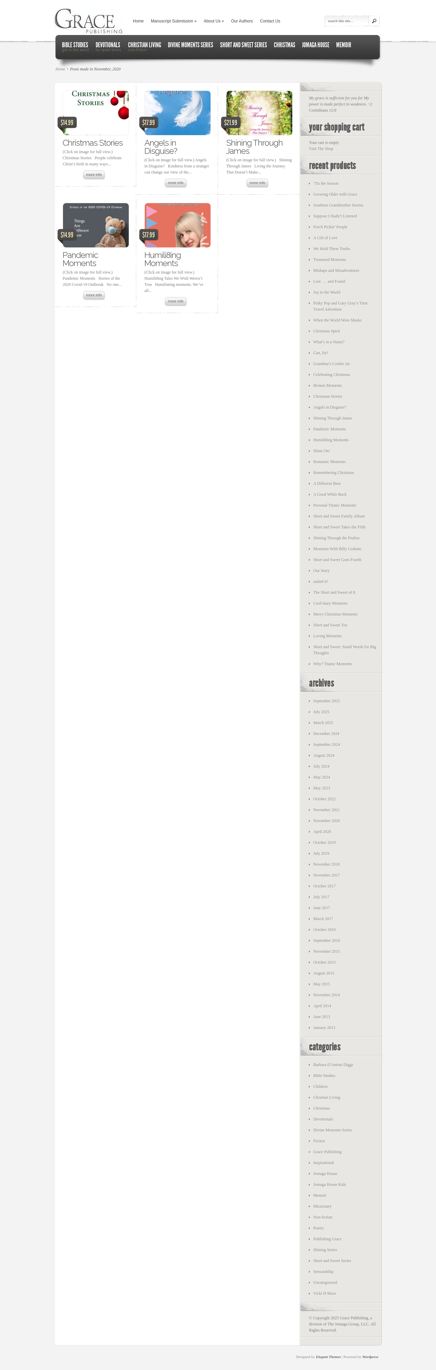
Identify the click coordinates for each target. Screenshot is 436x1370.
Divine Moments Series (332, 1130)
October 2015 (324, 962)
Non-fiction (322, 1217)
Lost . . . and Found (329, 281)
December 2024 (326, 733)
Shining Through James (254, 147)
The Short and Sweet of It (334, 592)
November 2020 (326, 820)
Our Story (321, 570)
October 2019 (324, 842)
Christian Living (326, 1097)
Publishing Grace (327, 1239)
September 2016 (326, 940)
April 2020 (322, 831)
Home (138, 21)
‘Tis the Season (326, 183)
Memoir (320, 1195)
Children (320, 1086)
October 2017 (324, 886)
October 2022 (324, 799)
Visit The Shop (321, 148)
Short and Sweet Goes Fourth (337, 559)
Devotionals (323, 1119)
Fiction (319, 1141)
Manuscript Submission (174, 21)
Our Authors (242, 21)
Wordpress (370, 1357)
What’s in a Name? (329, 342)
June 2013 (321, 1016)
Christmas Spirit (326, 331)
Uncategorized (325, 1282)
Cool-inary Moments (330, 603)
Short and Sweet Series (332, 1260)
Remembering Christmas (333, 472)
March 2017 (323, 918)
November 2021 (326, 810)
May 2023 (321, 788)
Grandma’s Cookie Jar (331, 363)
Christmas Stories (93, 143)
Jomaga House (325, 1173)
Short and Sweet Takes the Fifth (339, 527)
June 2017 (321, 908)
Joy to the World (326, 292)
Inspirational (323, 1162)
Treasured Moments (329, 259)
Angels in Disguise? (160, 147)
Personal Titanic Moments (334, 505)
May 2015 (321, 984)
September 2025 (326, 701)
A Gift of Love (325, 237)
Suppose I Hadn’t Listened (335, 216)
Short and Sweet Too (330, 625)
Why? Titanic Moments (332, 664)
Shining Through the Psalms (336, 538)
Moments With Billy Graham (337, 549)
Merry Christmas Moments (335, 614)
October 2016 (324, 929)
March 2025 (323, 722)
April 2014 (322, 1006)
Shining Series (325, 1249)
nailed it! (320, 581)
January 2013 (324, 1027)
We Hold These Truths (331, 248)
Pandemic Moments (80, 259)
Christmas (321, 1108)
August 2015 (323, 973)
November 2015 (326, 951)
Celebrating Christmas (331, 374)
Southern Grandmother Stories (338, 205)
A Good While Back (329, 494)
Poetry (318, 1228)
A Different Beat (327, 483)
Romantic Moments (329, 461)
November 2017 (326, 875)
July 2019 (321, 853)
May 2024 (321, 777)
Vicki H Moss (324, 1293)
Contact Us (270, 21)
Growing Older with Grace (335, 194)
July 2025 (321, 712)
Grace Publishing (327, 1151)
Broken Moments (327, 385)
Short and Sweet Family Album (339, 516)
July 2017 (321, 897)
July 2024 (321, 766)
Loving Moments (327, 636)
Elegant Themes (328, 1357)
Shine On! (321, 450)
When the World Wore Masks (337, 320)
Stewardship (323, 1271)
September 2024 (326, 744)
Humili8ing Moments (162, 259)
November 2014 (326, 995)
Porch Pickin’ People (330, 227)
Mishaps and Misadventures (336, 270)
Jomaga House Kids (329, 1184)
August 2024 (323, 755)
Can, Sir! (320, 352)
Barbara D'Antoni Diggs (333, 1064)
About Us (214, 21)
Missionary (322, 1206)
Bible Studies (324, 1075)
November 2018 (326, 864)
